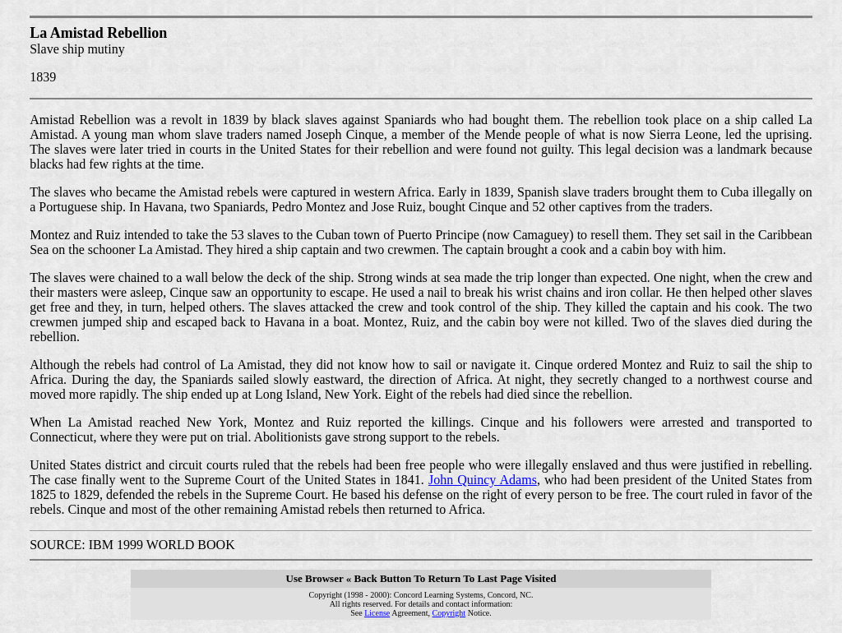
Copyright (449, 612)
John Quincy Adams (482, 480)
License (377, 612)
